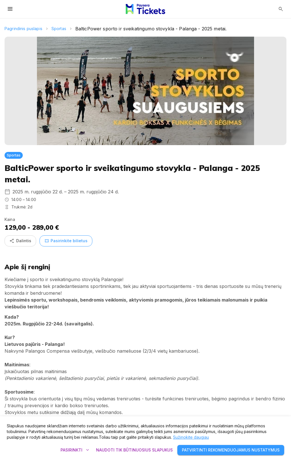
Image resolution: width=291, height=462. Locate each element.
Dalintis (20, 241)
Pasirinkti (75, 450)
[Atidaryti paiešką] (280, 9)
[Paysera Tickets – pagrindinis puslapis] (145, 9)
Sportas (58, 28)
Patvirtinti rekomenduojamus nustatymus (230, 450)
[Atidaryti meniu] (10, 9)
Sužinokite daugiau (191, 437)
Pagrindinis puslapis (23, 28)
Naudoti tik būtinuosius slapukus (134, 450)
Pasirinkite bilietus (66, 241)
